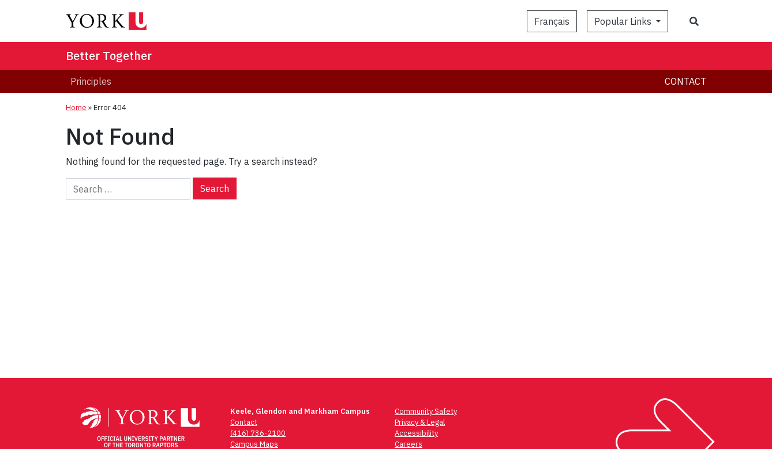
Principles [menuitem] (90, 81)
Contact (685, 81)
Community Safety (426, 411)
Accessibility (416, 433)
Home (76, 107)
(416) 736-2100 (258, 433)
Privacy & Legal (420, 422)
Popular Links (624, 21)
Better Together (109, 55)
